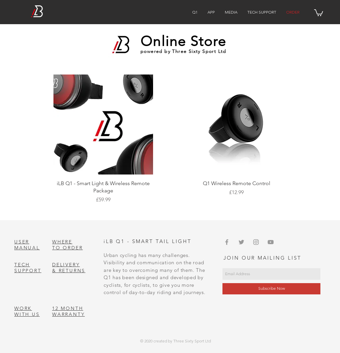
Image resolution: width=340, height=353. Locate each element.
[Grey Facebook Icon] (226, 242)
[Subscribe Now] (271, 288)
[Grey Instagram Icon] (256, 242)
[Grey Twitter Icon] (241, 242)
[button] (318, 12)
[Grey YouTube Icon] (270, 242)
